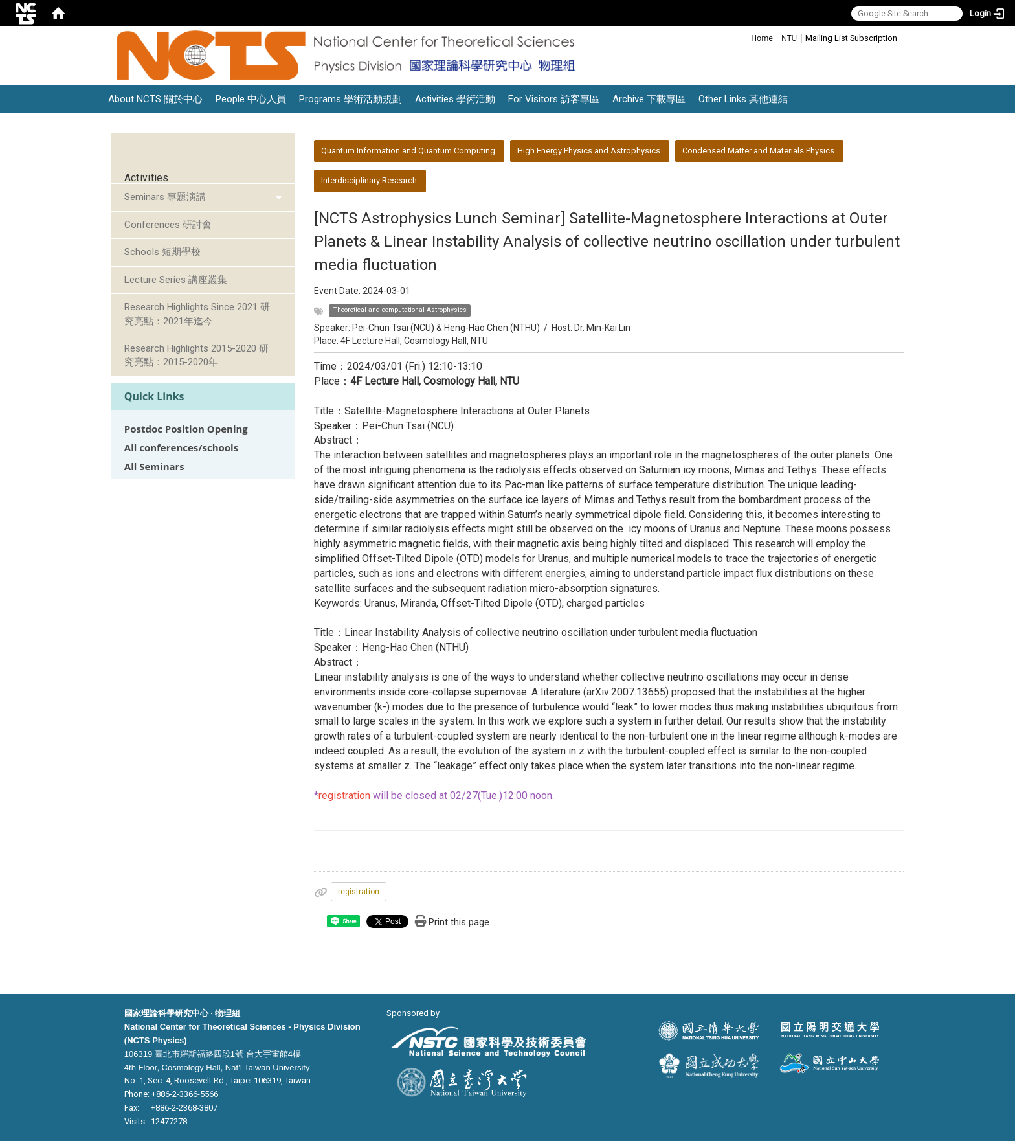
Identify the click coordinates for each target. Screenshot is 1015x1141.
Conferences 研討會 (168, 225)
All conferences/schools (181, 448)
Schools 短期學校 (162, 252)
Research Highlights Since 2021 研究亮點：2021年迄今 (197, 313)
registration (358, 891)
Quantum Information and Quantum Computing (408, 150)
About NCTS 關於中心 (155, 99)
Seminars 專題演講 (165, 197)
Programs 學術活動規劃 (350, 99)
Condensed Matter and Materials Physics (758, 150)
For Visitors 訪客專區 (553, 99)
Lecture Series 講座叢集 (175, 280)
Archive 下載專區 (649, 99)
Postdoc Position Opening (186, 429)
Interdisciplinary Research (369, 180)
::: (744, 37)
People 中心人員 (251, 99)
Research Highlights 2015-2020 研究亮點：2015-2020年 (196, 355)
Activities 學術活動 (455, 99)
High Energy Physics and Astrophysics (588, 150)
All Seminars (154, 466)
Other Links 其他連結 (743, 99)
